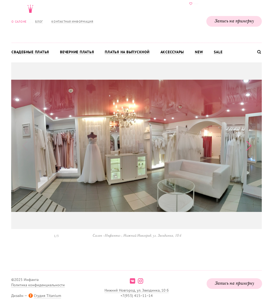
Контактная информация (72, 21)
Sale (218, 52)
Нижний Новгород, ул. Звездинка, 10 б (137, 290)
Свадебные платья (30, 52)
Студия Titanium (47, 295)
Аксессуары (172, 52)
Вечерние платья (77, 52)
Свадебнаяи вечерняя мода (136, 20)
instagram (140, 281)
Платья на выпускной (127, 52)
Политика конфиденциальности (38, 285)
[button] (248, 146)
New (199, 52)
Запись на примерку (234, 21)
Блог (39, 21)
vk (132, 281)
